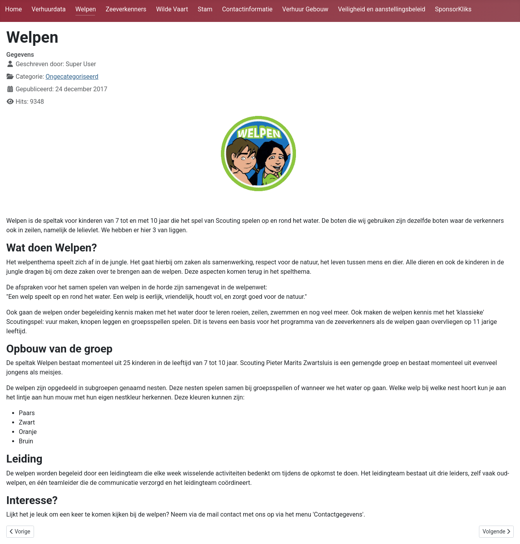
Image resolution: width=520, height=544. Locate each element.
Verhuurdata (49, 9)
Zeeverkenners (126, 9)
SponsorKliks (453, 9)
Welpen (85, 9)
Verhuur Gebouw (305, 9)
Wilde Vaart (172, 9)
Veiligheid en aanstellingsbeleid (381, 9)
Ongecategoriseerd (72, 76)
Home (13, 9)
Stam (205, 9)
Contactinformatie (247, 9)
